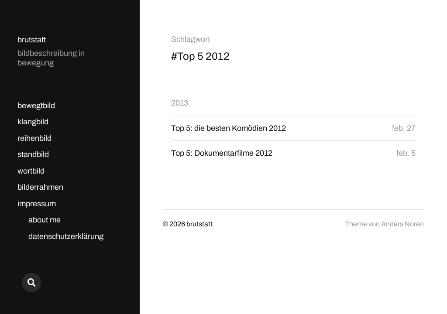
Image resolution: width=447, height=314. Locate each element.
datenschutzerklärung (65, 236)
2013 (179, 103)
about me (44, 219)
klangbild (32, 121)
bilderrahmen (40, 187)
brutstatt (31, 39)
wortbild (31, 171)
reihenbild (34, 138)
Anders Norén (402, 224)
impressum (36, 203)
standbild (33, 154)
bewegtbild (36, 105)
